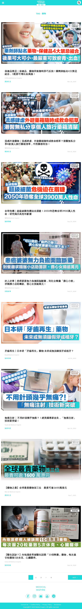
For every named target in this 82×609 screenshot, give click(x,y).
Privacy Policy (47, 604)
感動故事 (8, 291)
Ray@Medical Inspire (12, 355)
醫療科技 (8, 428)
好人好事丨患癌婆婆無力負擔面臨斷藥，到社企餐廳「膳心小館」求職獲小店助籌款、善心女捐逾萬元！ (40, 282)
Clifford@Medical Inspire (13, 78)
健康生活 (8, 82)
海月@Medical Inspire (12, 148)
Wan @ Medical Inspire (12, 492)
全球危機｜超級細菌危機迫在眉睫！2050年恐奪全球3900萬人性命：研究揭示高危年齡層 (40, 212)
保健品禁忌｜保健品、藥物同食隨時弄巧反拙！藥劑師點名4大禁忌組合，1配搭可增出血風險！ (41, 72)
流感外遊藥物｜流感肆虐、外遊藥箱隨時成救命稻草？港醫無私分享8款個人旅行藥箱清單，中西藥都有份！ (40, 142)
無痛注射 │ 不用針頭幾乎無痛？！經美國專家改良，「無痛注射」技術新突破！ (40, 419)
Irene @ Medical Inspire (13, 562)
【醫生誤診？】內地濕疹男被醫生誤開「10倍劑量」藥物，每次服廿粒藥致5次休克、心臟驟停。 (40, 556)
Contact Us (24, 604)
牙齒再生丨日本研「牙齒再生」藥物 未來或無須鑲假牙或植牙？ (39, 350)
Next (74, 577)
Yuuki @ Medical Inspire (13, 425)
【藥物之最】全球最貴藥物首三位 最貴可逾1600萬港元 (36, 487)
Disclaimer (57, 604)
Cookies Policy (35, 604)
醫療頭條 (8, 221)
